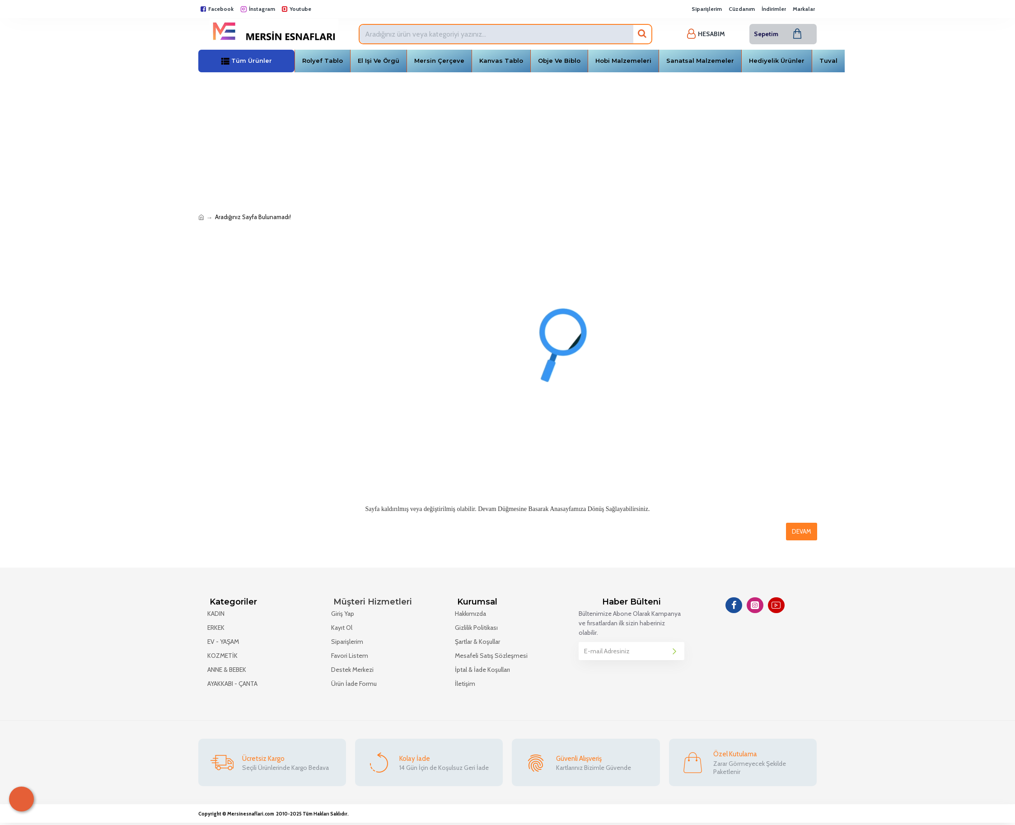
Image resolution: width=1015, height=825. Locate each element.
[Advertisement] (508, 140)
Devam (801, 531)
